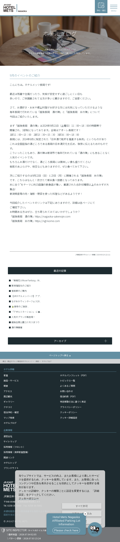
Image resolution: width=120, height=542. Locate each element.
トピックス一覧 (67, 380)
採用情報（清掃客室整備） (16, 452)
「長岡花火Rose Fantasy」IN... (26, 280)
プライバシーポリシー (71, 406)
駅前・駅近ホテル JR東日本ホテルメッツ (18, 361)
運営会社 (8, 436)
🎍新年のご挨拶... (20, 306)
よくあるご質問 (67, 385)
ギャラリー (9, 401)
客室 (6, 375)
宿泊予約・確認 (11, 412)
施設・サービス (11, 380)
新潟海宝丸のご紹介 (21, 285)
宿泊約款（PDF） (68, 396)
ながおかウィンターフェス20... (26, 301)
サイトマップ (10, 441)
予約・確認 (101, 7)
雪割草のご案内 (19, 290)
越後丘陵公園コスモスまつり (25, 322)
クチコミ (8, 406)
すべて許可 (82, 506)
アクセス (8, 391)
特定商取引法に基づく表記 (73, 401)
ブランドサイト (11, 467)
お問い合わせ (66, 391)
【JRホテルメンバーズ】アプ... (26, 295)
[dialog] (60, 499)
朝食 (6, 385)
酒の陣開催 (16, 327)
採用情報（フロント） (14, 446)
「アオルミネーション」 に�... (26, 311)
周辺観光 (8, 396)
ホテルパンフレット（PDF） (74, 375)
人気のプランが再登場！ (23, 316)
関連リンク (9, 457)
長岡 (37, 361)
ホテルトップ (10, 462)
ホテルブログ (47, 361)
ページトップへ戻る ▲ (60, 355)
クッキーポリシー (68, 412)
